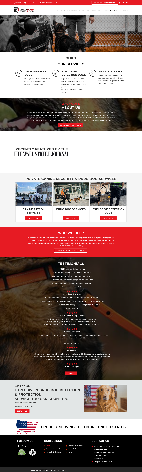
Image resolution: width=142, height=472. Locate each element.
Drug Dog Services (71, 209)
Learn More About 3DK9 (70, 125)
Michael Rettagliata (72, 332)
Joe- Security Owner (72, 294)
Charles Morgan (72, 367)
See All (71, 373)
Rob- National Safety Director (72, 316)
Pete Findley (72, 350)
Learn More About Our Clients (70, 250)
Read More (33, 218)
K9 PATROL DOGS (110, 71)
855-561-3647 (31, 2)
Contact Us (22, 411)
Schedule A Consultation (104, 2)
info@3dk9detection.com (49, 2)
